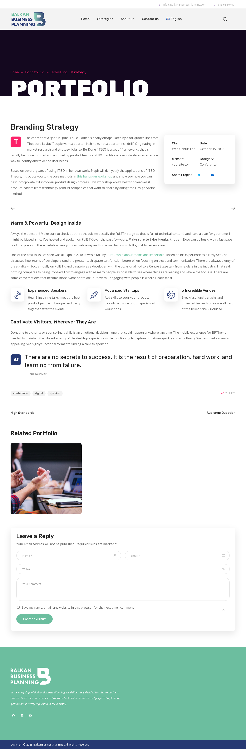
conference (20, 393)
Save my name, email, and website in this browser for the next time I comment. (78, 607)
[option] (65, 208)
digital (39, 393)
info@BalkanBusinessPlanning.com (182, 4)
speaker (55, 393)
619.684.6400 (224, 4)
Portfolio (34, 72)
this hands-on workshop (94, 176)
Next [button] (235, 208)
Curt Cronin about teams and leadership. (135, 255)
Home (15, 72)
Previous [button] (10, 208)
